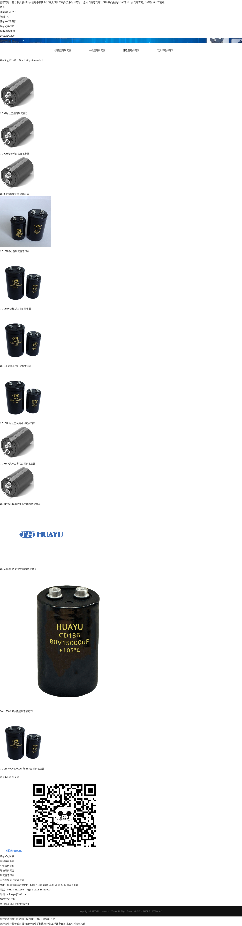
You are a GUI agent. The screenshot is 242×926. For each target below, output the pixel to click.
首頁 (2, 7)
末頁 (8, 776)
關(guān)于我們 (8, 21)
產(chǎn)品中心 (8, 12)
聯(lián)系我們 (7, 31)
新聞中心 (5, 16)
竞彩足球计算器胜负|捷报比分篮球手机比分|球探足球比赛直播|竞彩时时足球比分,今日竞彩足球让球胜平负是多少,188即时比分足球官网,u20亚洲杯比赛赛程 (82, 2)
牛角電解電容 (7, 865)
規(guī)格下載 (7, 26)
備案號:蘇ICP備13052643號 (149, 911)
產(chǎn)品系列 (34, 60)
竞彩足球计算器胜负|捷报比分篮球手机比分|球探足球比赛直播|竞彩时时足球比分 (42, 923)
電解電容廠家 (7, 861)
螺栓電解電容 (7, 870)
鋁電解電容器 (7, 875)
